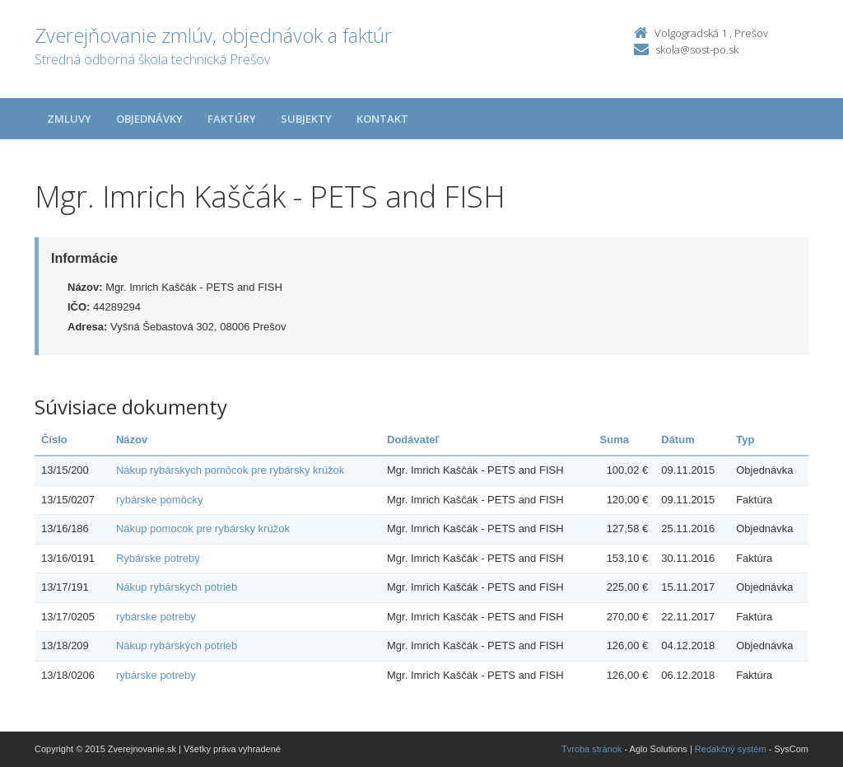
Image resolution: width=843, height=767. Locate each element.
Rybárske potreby (158, 558)
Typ (745, 439)
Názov (131, 439)
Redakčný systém (730, 749)
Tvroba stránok (591, 749)
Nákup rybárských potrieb (176, 645)
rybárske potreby (156, 616)
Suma (614, 439)
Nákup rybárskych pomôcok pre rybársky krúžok (230, 470)
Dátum (677, 439)
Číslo (54, 439)
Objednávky (149, 118)
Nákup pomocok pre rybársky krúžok (203, 528)
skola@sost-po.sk (696, 49)
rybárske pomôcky (159, 499)
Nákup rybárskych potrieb (176, 587)
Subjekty (306, 118)
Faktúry (231, 118)
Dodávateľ (413, 439)
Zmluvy (69, 118)
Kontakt (382, 118)
